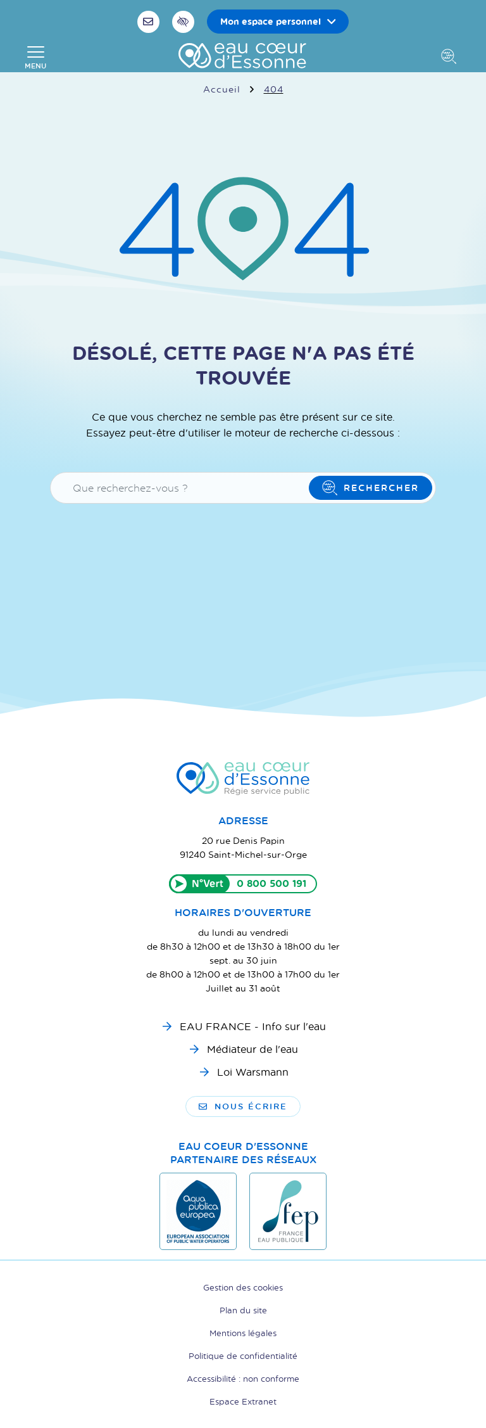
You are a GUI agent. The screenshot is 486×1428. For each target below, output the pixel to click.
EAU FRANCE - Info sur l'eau (253, 1026)
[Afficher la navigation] (35, 57)
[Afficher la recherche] (451, 57)
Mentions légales (243, 1332)
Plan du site (243, 1309)
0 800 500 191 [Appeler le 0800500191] (271, 883)
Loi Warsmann (253, 1071)
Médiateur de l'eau (252, 1048)
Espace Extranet (243, 1401)
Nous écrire (243, 1106)
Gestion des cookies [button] (243, 1287)
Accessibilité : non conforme (243, 1378)
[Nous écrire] (150, 22)
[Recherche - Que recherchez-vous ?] (181, 488)
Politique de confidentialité (243, 1355)
